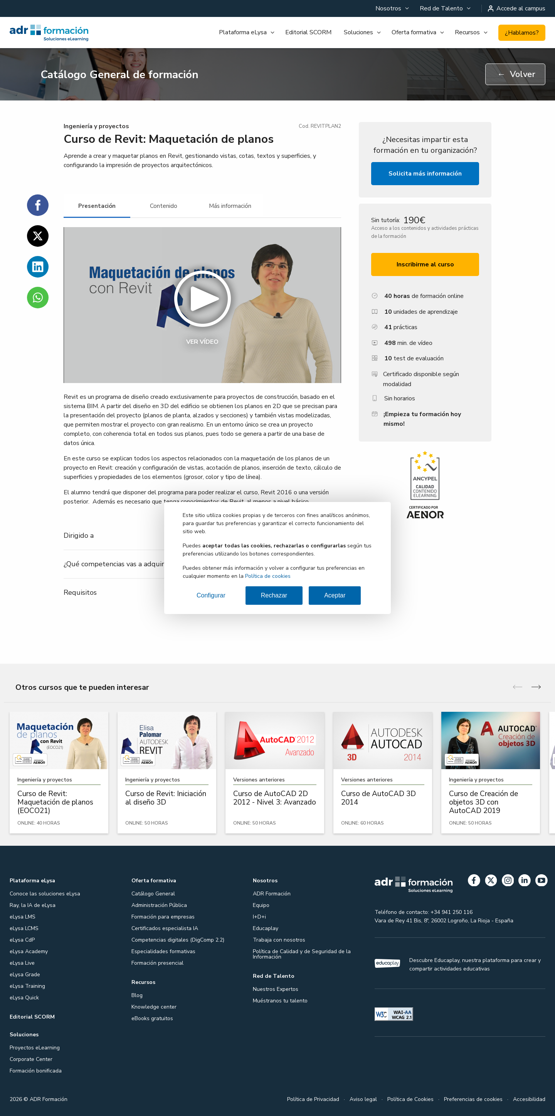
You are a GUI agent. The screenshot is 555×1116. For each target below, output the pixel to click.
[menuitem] (391, 8)
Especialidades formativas (163, 951)
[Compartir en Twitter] (38, 236)
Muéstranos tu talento (280, 1000)
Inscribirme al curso (425, 264)
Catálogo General (153, 893)
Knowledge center (154, 1007)
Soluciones (358, 32)
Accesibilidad (529, 1099)
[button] (202, 305)
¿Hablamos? (522, 32)
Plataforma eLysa (243, 32)
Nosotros (388, 8)
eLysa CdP (22, 940)
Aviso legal (363, 1099)
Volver (516, 74)
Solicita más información (425, 173)
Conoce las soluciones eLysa (45, 893)
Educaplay (265, 928)
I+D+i (259, 916)
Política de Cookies (410, 1099)
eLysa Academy (29, 951)
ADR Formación (272, 893)
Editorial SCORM (308, 32)
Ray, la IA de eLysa (33, 905)
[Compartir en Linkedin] (38, 267)
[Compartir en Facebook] (38, 205)
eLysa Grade (25, 974)
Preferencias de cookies (473, 1099)
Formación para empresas (163, 916)
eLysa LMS (22, 916)
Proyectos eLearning (35, 1047)
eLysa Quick (24, 997)
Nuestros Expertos (275, 989)
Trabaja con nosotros (279, 940)
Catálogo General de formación (119, 74)
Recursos (467, 32)
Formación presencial (157, 963)
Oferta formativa (414, 32)
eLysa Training (27, 986)
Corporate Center (31, 1059)
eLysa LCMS (24, 928)
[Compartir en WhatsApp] (38, 297)
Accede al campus (517, 8)
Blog (137, 995)
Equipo (261, 905)
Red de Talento (441, 8)
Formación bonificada (36, 1070)
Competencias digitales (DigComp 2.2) (177, 940)
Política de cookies (268, 576)
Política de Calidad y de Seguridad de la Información (302, 954)
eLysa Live (22, 963)
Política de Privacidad (313, 1099)
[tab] (97, 206)
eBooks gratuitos (152, 1018)
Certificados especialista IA (164, 928)
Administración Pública (159, 905)
